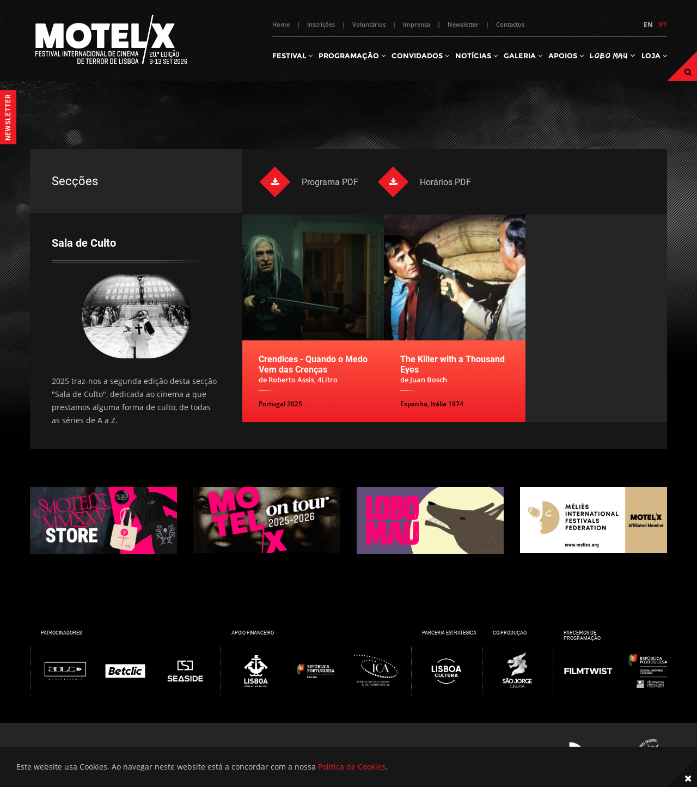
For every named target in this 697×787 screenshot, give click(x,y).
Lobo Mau (612, 55)
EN (648, 24)
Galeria (523, 55)
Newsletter (463, 24)
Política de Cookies (352, 766)
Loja (654, 55)
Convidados (420, 55)
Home (281, 24)
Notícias (476, 55)
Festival (292, 55)
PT (663, 24)
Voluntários (369, 24)
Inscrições (321, 24)
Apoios (566, 55)
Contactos (510, 24)
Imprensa (416, 24)
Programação (352, 55)
